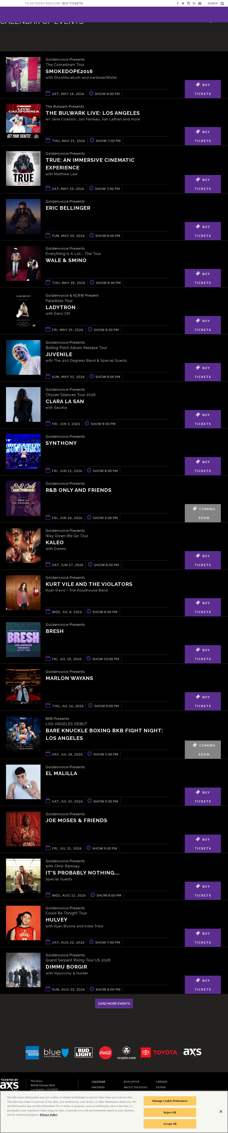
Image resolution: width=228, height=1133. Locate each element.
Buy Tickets (72, 3)
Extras (161, 1088)
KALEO (55, 543)
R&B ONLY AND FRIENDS (79, 491)
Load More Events (114, 1004)
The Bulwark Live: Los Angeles (93, 113)
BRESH (55, 632)
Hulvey (56, 921)
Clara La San (65, 402)
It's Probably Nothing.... (83, 874)
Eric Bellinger (68, 209)
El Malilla (61, 775)
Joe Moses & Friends (76, 822)
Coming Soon (204, 512)
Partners (98, 1088)
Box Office (131, 1082)
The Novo (15, 14)
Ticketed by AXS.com (116, 32)
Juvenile (59, 355)
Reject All (170, 1112)
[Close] (221, 1112)
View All (221, 32)
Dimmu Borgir (66, 968)
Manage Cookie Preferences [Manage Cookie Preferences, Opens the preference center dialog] (169, 1100)
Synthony (61, 444)
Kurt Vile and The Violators (89, 585)
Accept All (170, 1123)
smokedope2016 (69, 71)
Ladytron (61, 308)
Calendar (98, 1082)
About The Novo (135, 1088)
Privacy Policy (49, 1114)
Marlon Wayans (69, 679)
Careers (161, 1082)
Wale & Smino (66, 261)
